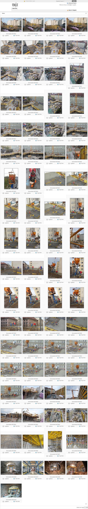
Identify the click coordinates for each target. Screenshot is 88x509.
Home (3, 13)
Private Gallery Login (30, 1)
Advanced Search (72, 3)
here (70, 5)
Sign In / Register (72, 10)
